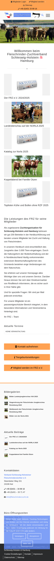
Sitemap (27, 5)
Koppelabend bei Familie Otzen (20, 179)
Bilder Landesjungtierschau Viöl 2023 (23, 396)
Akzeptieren (34, 536)
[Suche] (41, 15)
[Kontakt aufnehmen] (27, 346)
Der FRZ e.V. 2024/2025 (16, 98)
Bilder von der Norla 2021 (19, 416)
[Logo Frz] (22, 15)
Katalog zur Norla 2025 (16, 151)
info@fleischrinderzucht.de (17, 497)
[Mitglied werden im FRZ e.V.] (27, 368)
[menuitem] (18, 1)
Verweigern (19, 536)
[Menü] (47, 15)
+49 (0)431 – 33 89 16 (15, 489)
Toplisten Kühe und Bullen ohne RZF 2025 (26, 205)
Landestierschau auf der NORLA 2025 (24, 126)
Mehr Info (27, 543)
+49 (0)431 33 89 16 (28, 9)
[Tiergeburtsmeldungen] (27, 357)
